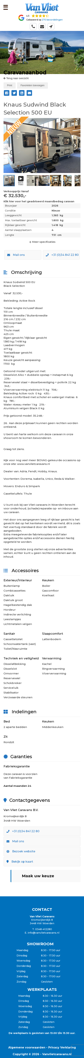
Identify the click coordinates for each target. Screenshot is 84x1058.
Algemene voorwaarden (26, 1047)
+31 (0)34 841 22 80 (62, 255)
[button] (77, 120)
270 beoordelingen (52, 19)
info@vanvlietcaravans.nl (43, 932)
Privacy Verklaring (62, 1047)
